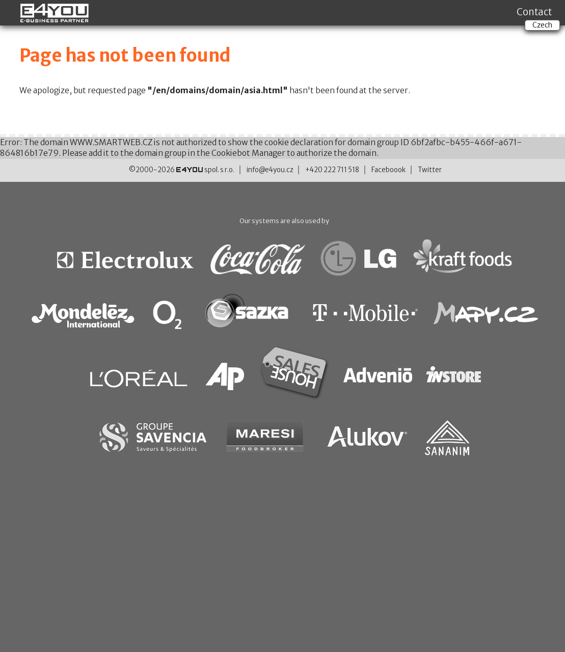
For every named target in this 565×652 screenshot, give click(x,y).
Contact (534, 12)
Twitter (430, 170)
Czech (542, 25)
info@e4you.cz (270, 170)
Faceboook (388, 170)
